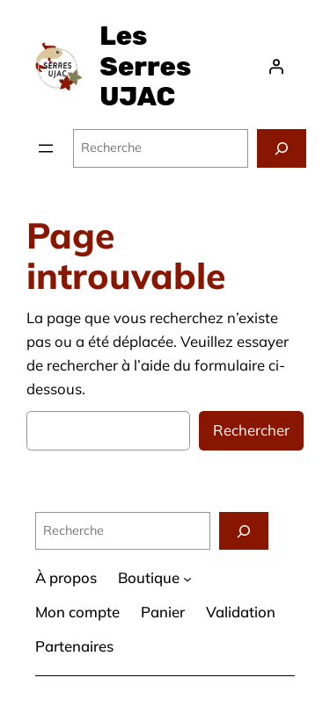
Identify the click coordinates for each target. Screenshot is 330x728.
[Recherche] (281, 148)
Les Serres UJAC (145, 66)
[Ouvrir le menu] (45, 148)
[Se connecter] (276, 66)
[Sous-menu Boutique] (187, 578)
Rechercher (251, 430)
